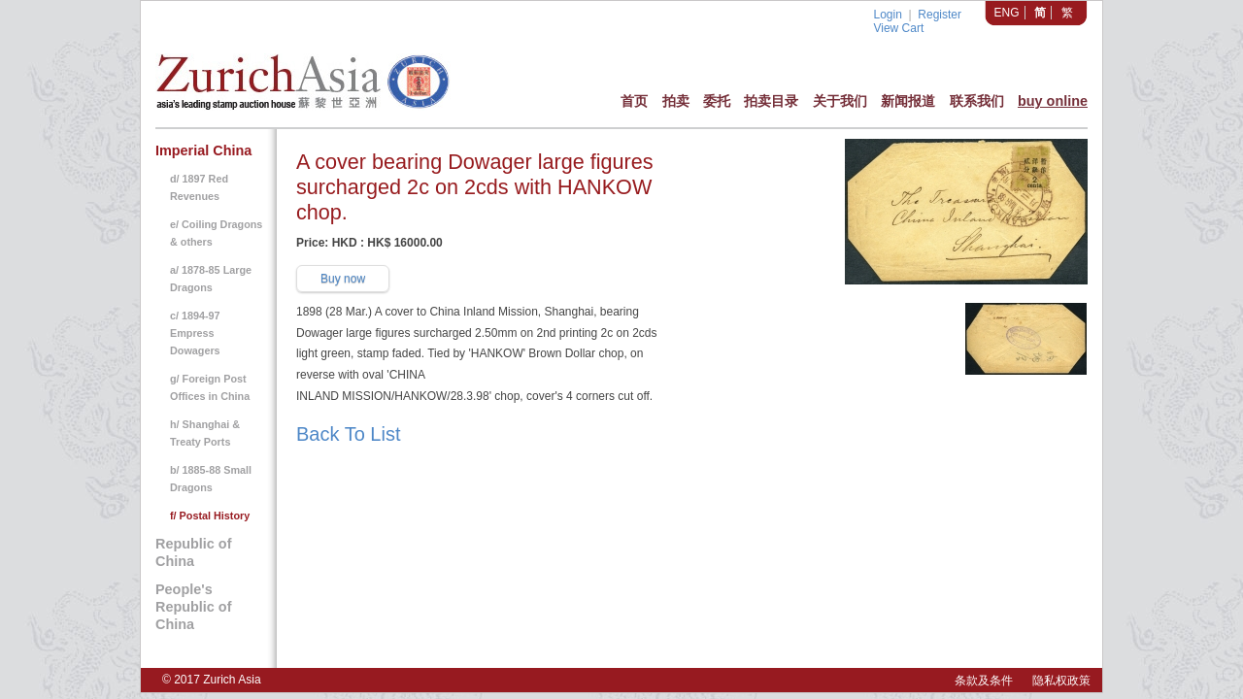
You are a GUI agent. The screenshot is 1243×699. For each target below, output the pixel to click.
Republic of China (193, 552)
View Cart (898, 28)
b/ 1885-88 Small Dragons (211, 478)
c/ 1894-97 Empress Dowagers (195, 333)
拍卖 (675, 101)
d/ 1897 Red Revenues (199, 187)
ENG (1007, 12)
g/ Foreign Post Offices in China (210, 387)
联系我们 (977, 101)
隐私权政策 (1061, 680)
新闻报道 (908, 101)
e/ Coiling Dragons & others (216, 233)
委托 (716, 101)
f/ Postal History (210, 515)
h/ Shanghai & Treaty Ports (205, 433)
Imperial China (203, 150)
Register (939, 14)
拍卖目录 (771, 101)
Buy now (342, 278)
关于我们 (840, 101)
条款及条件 (984, 680)
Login (887, 14)
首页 (634, 101)
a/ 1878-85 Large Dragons (211, 278)
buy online (1053, 101)
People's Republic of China (193, 607)
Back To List (348, 434)
